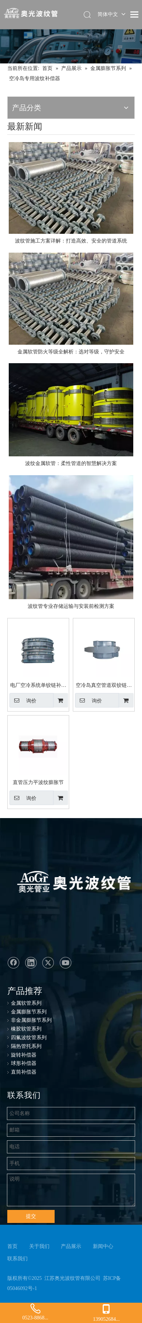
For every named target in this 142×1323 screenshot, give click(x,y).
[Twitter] (48, 963)
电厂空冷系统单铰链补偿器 (38, 686)
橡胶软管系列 (26, 1029)
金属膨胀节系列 (29, 1012)
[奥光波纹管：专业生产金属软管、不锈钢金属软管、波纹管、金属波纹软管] (66, 883)
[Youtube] (65, 963)
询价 (22, 700)
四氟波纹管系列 (29, 1037)
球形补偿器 (23, 1063)
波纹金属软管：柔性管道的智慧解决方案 (71, 463)
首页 (12, 1246)
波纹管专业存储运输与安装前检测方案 (71, 606)
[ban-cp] (71, 46)
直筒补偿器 (23, 1072)
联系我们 (17, 1258)
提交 (31, 1216)
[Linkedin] (31, 963)
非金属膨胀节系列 (31, 1020)
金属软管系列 (26, 1003)
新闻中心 (103, 1246)
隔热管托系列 (26, 1046)
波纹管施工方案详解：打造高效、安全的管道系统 (71, 241)
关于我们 (39, 1246)
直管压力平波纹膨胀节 (38, 782)
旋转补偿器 (23, 1055)
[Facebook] (13, 963)
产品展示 (71, 1246)
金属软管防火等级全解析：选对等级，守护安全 (71, 351)
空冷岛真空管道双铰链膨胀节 (104, 686)
